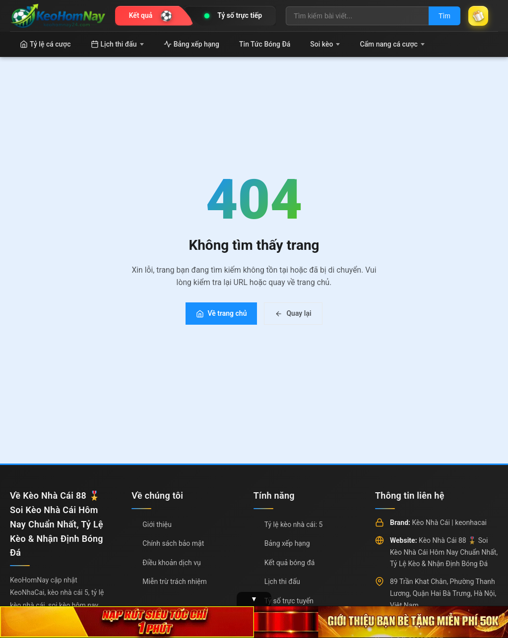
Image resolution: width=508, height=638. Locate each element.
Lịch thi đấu (117, 44)
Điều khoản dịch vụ (171, 563)
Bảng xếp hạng (191, 44)
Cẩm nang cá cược (392, 44)
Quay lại (293, 313)
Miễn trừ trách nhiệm (174, 581)
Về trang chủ (221, 313)
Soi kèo (325, 44)
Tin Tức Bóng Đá (264, 44)
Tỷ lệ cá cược (45, 44)
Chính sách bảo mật (173, 543)
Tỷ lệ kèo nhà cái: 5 (293, 524)
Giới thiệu (157, 524)
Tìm (444, 16)
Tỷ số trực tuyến (289, 601)
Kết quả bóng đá (289, 563)
